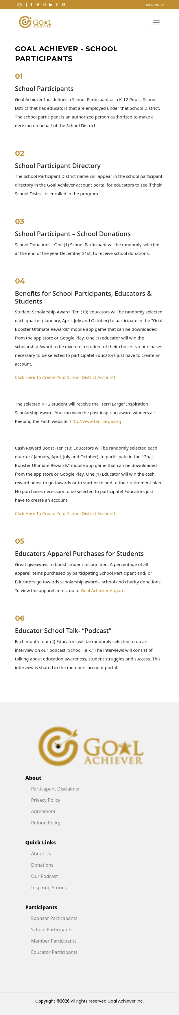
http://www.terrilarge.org (95, 421)
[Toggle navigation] (156, 22)
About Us (41, 853)
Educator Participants (54, 952)
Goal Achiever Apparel (103, 590)
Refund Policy (46, 822)
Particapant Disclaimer (55, 789)
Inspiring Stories (49, 887)
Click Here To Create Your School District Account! (65, 377)
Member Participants (54, 941)
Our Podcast (44, 876)
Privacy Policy (45, 800)
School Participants (52, 929)
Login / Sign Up (155, 4)
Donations (42, 865)
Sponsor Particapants (54, 918)
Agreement (43, 811)
